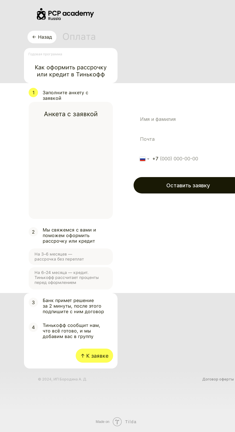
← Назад (42, 37)
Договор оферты (218, 379)
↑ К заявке (94, 356)
